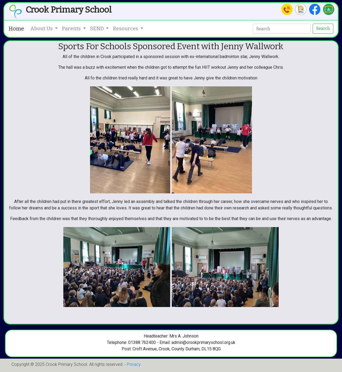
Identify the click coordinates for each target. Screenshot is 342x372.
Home (16, 28)
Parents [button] (72, 28)
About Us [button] (42, 28)
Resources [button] (126, 28)
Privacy (134, 364)
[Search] (281, 29)
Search (323, 28)
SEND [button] (97, 28)
